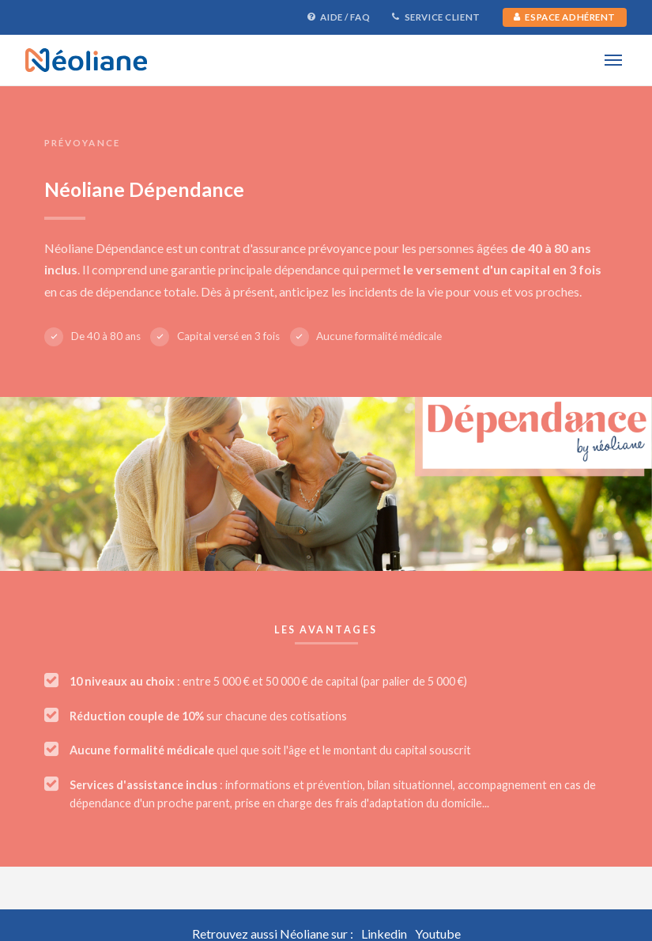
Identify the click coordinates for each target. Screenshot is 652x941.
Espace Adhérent (565, 17)
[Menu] (613, 60)
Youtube (438, 933)
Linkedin (384, 933)
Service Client (436, 17)
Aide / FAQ (338, 17)
